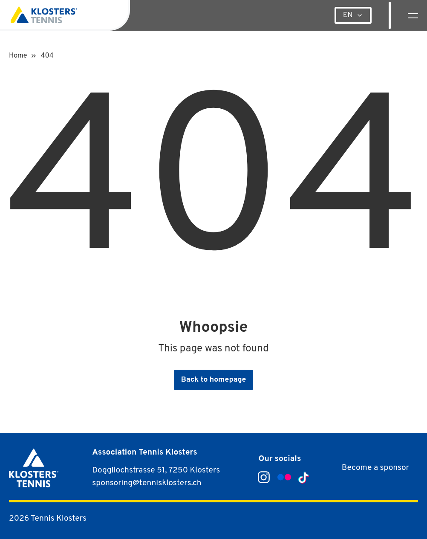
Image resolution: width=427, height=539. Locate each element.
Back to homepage (213, 380)
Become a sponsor (375, 468)
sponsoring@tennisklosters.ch (146, 483)
